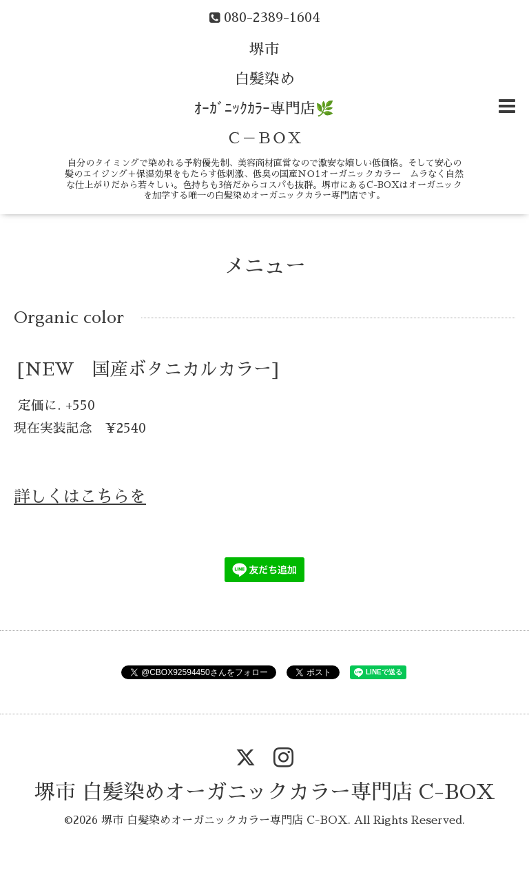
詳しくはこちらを (80, 496)
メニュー (264, 266)
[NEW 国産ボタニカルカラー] (148, 369)
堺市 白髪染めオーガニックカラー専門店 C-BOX (264, 792)
